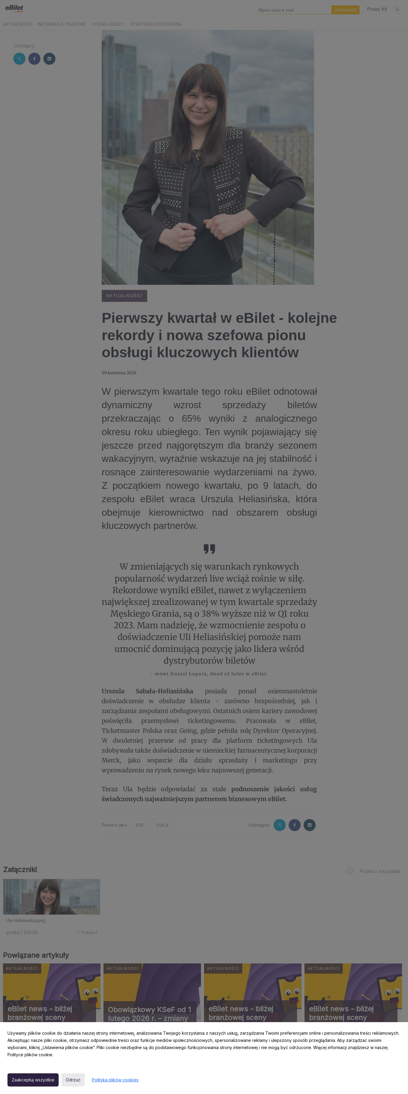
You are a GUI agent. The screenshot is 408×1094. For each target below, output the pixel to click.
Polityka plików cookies (115, 1079)
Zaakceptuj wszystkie (33, 1079)
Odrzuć (73, 1079)
